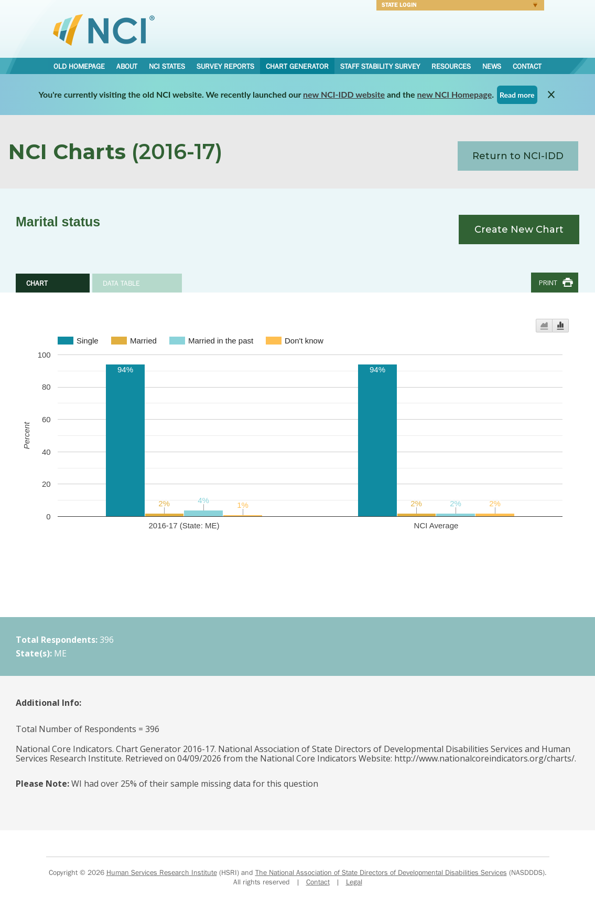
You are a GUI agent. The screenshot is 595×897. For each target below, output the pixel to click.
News (491, 66)
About (126, 66)
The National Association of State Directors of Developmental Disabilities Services (381, 872)
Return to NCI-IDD (518, 156)
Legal (354, 882)
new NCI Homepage (454, 94)
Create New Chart (519, 229)
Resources (451, 66)
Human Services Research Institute (161, 872)
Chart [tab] (37, 283)
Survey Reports (225, 66)
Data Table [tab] (121, 283)
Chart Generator (297, 66)
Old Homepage (79, 66)
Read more (517, 94)
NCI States (167, 66)
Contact (527, 66)
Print (548, 282)
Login (456, 6)
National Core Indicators (103, 29)
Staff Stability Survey (380, 66)
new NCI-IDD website (344, 94)
